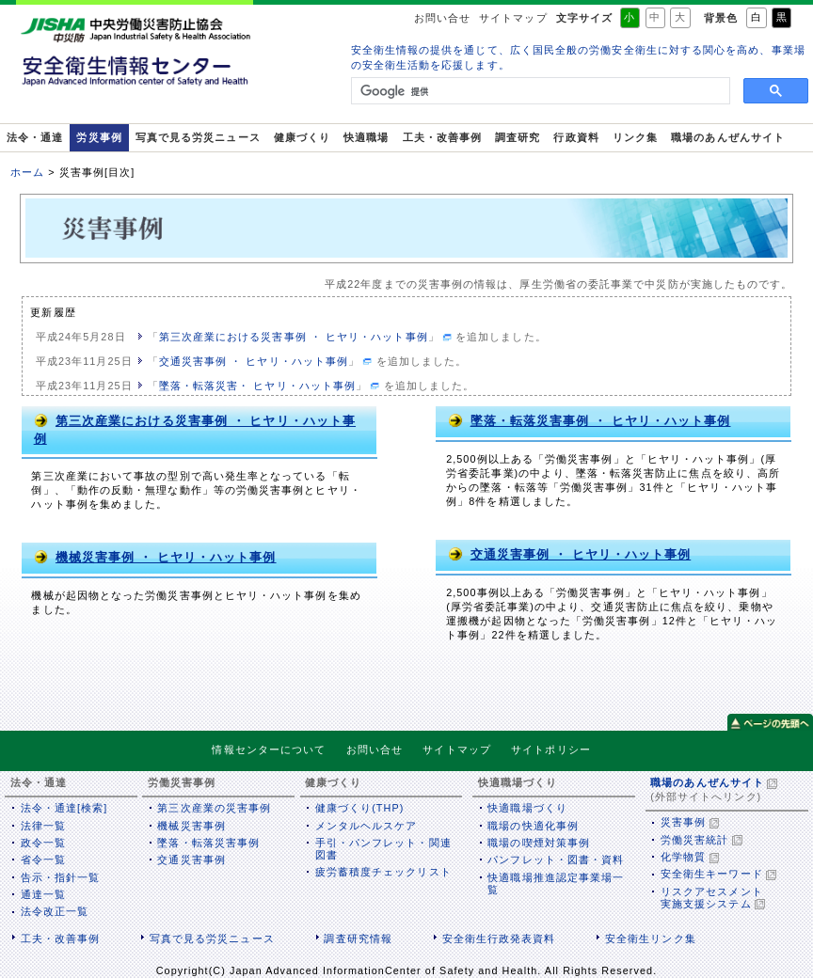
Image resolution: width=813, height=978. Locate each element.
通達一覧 (43, 894)
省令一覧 (43, 859)
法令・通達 (35, 137)
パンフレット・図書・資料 (555, 859)
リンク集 (635, 137)
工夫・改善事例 (443, 137)
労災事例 (98, 137)
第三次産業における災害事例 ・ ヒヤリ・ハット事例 (293, 336)
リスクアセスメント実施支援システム (712, 897)
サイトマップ (513, 18)
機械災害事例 (191, 825)
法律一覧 (43, 825)
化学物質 (683, 856)
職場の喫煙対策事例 (538, 842)
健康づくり (302, 137)
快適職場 (366, 137)
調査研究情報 (357, 938)
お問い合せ (442, 18)
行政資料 (575, 137)
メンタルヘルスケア (366, 825)
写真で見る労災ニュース (198, 137)
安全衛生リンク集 (650, 938)
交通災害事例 (191, 859)
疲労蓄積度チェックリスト (383, 871)
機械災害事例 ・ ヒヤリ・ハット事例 (155, 556)
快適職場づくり (527, 807)
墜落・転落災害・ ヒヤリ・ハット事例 (257, 385)
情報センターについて (269, 750)
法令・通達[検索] (64, 807)
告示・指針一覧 (61, 877)
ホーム (27, 172)
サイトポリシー (551, 750)
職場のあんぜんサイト (728, 137)
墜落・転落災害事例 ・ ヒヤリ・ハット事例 (589, 420)
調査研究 (517, 137)
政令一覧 (43, 842)
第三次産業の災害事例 (214, 807)
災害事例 (683, 822)
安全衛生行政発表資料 (499, 938)
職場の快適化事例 (533, 825)
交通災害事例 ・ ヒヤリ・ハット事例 (253, 361)
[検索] (538, 91)
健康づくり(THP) (360, 807)
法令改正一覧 (54, 911)
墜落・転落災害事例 (208, 842)
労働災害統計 (694, 839)
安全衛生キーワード (712, 873)
